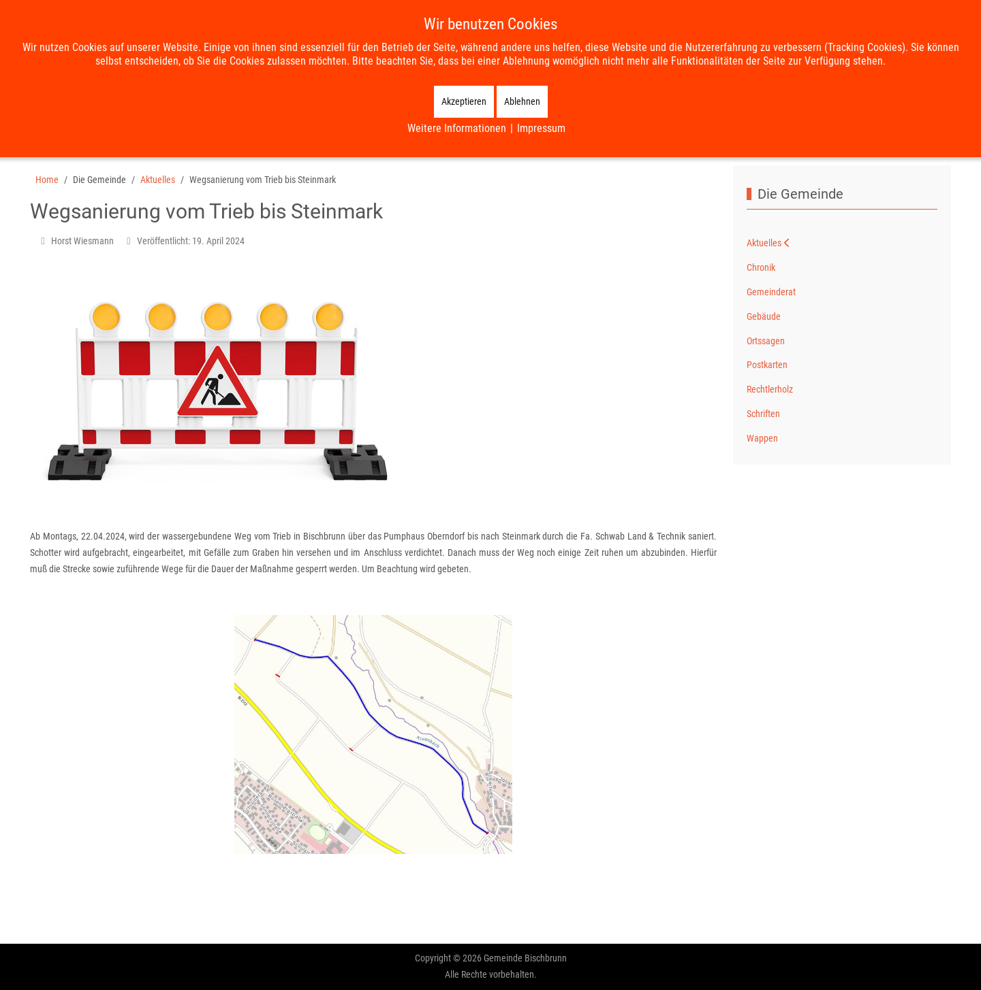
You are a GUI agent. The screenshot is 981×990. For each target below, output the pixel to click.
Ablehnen (522, 101)
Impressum (541, 128)
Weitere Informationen (456, 128)
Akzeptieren (463, 101)
